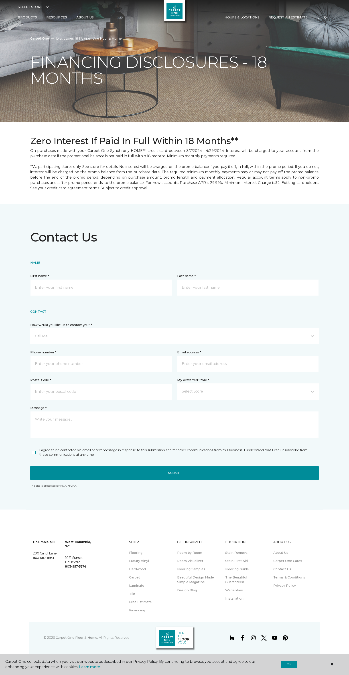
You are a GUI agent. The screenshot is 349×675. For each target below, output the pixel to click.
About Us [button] (85, 17)
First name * (39, 276)
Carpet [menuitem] (134, 577)
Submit (174, 473)
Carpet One (39, 38)
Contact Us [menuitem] (282, 569)
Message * (38, 407)
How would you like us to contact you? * (61, 324)
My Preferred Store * (193, 380)
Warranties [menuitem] (234, 590)
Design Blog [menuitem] (187, 590)
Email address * (189, 352)
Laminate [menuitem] (136, 586)
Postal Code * (40, 380)
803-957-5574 (75, 566)
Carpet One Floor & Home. (77, 638)
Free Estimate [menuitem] (140, 602)
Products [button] (27, 17)
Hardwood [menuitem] (137, 569)
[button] (317, 17)
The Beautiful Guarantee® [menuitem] (236, 579)
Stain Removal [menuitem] (236, 553)
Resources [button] (56, 17)
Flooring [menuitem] (135, 553)
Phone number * (43, 352)
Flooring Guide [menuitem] (237, 569)
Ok (289, 664)
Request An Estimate (288, 17)
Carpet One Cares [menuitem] (287, 561)
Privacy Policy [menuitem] (284, 586)
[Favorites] (325, 17)
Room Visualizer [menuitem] (190, 561)
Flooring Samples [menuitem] (191, 569)
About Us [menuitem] (280, 553)
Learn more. (90, 667)
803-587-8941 (43, 558)
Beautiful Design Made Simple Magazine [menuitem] (195, 579)
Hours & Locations (242, 17)
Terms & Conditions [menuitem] (289, 577)
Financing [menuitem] (137, 610)
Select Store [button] (30, 7)
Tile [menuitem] (132, 594)
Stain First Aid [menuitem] (236, 561)
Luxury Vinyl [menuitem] (139, 561)
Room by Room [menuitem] (189, 553)
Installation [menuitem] (234, 598)
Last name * (186, 276)
